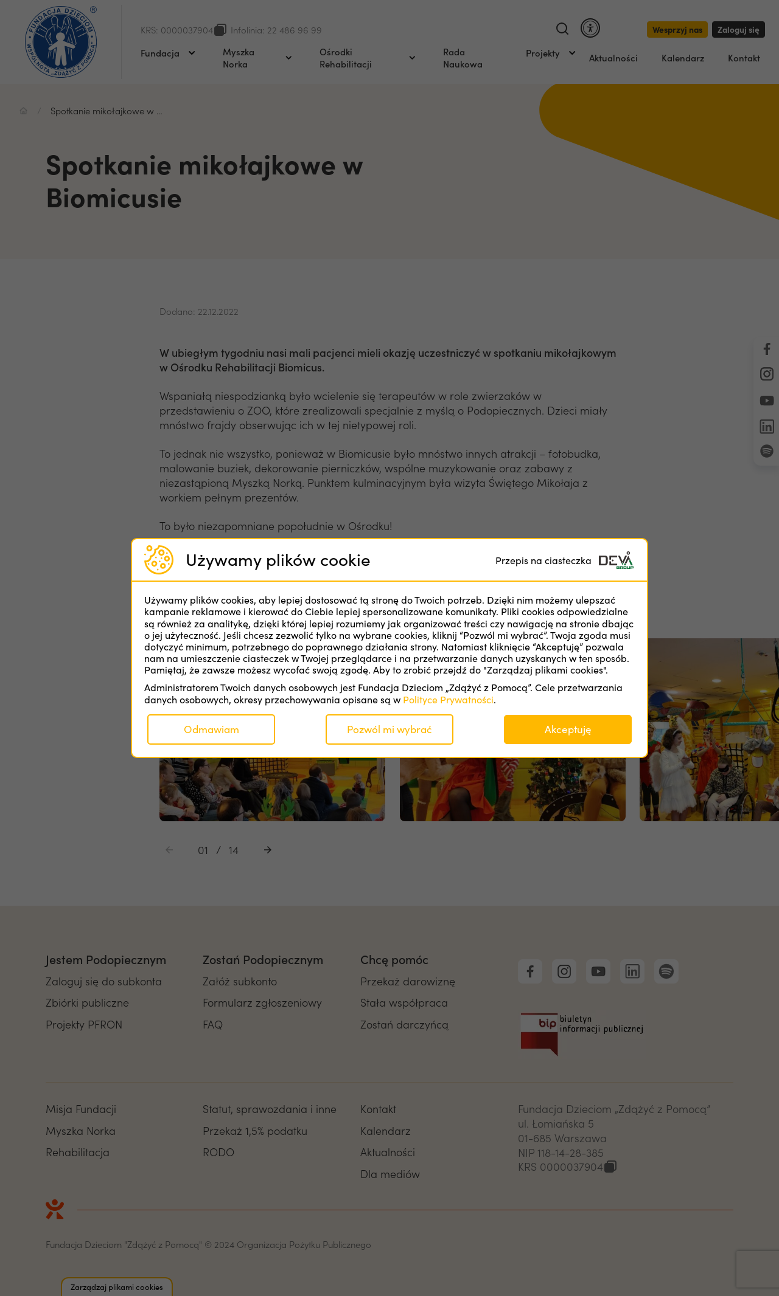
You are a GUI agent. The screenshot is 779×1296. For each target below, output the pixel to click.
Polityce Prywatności (448, 699)
